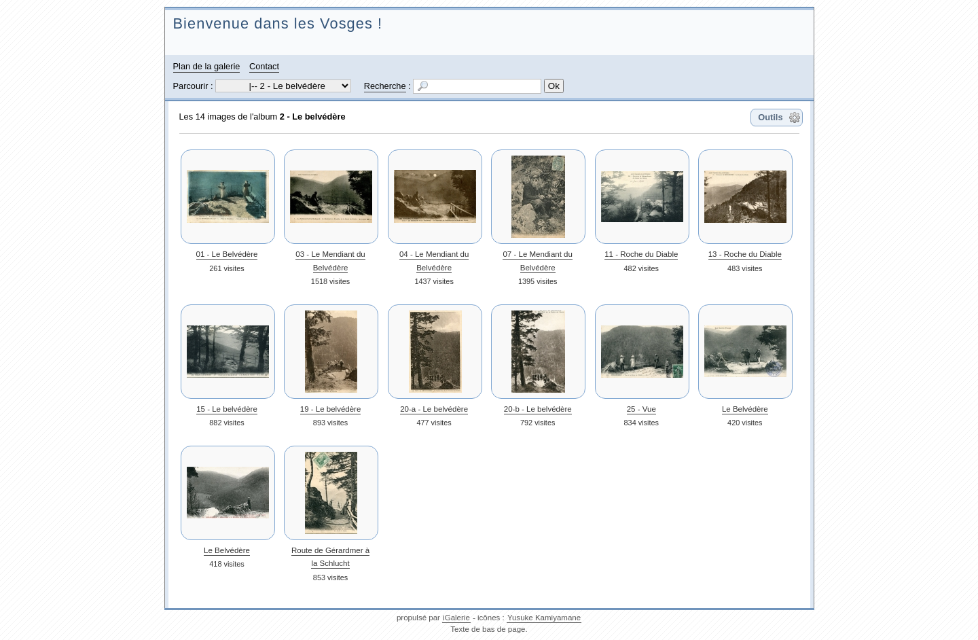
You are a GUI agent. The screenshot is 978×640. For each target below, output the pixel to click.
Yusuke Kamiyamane (544, 618)
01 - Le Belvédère (227, 254)
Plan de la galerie (206, 66)
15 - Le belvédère (226, 409)
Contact (264, 66)
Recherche (385, 86)
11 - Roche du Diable (641, 254)
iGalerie (456, 618)
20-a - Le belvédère (434, 409)
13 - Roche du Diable (745, 254)
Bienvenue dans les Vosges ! (278, 23)
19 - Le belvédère (330, 409)
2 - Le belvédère (313, 116)
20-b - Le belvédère (538, 409)
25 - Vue (641, 409)
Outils (770, 117)
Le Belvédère (745, 409)
